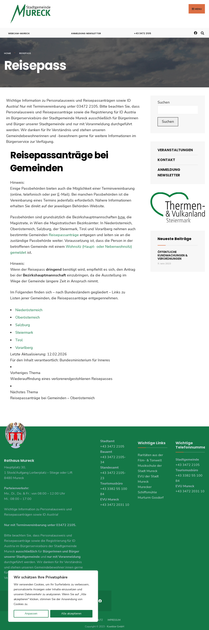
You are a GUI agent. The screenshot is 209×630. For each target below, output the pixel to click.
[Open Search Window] (202, 31)
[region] (53, 596)
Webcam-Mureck (19, 32)
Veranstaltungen (175, 148)
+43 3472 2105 (142, 32)
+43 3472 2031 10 (114, 503)
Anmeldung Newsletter (86, 32)
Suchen (164, 100)
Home (7, 51)
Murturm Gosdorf (150, 496)
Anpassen (31, 613)
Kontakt (166, 158)
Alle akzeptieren (71, 613)
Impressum (114, 615)
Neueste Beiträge (174, 237)
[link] (73, 374)
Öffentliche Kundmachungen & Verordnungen (173, 253)
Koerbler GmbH (115, 621)
